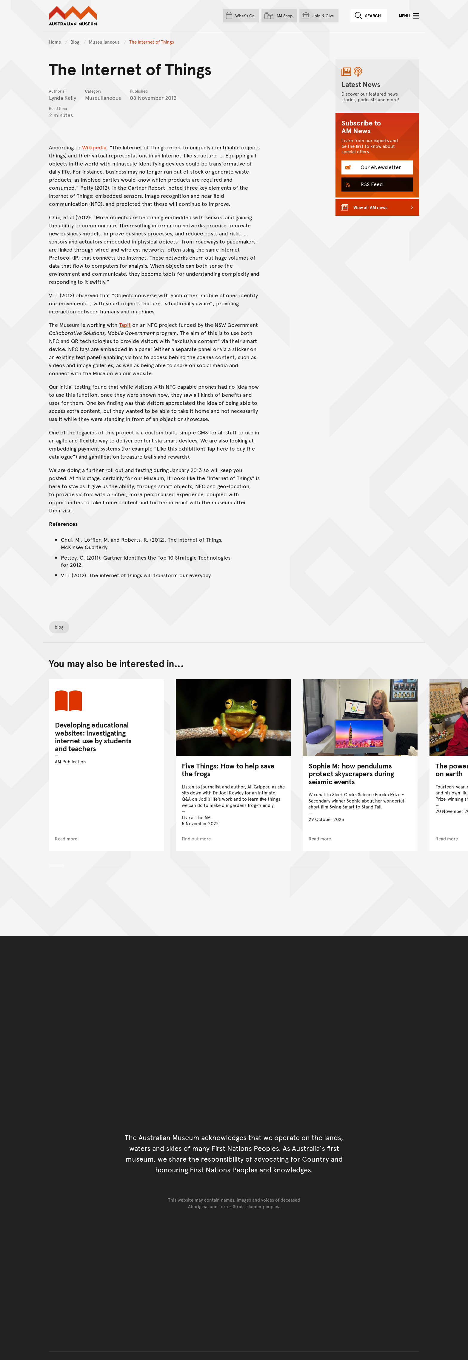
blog (59, 627)
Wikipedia (94, 147)
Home (55, 42)
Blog (75, 42)
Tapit (125, 324)
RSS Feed (371, 184)
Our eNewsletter (380, 167)
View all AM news (370, 207)
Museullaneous (105, 42)
